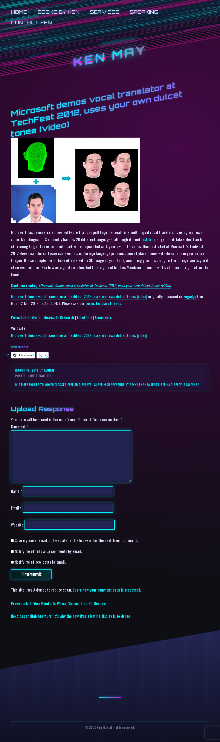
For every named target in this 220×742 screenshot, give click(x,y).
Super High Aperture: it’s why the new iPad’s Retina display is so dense (146, 384)
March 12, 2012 (27, 370)
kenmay (49, 370)
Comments (103, 317)
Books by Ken (59, 12)
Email (16, 508)
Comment (19, 426)
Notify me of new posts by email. (40, 562)
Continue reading (91, 285)
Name (16, 491)
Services (104, 12)
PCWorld (34, 317)
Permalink (18, 317)
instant (147, 239)
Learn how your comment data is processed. (107, 590)
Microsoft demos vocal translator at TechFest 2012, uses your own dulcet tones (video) (79, 296)
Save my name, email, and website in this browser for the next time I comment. (76, 540)
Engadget (191, 296)
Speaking (144, 12)
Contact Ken (31, 22)
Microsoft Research (58, 317)
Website (17, 525)
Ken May (110, 56)
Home (19, 12)
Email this (84, 317)
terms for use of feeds (103, 303)
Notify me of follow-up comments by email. (48, 551)
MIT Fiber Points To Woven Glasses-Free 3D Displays (53, 384)
